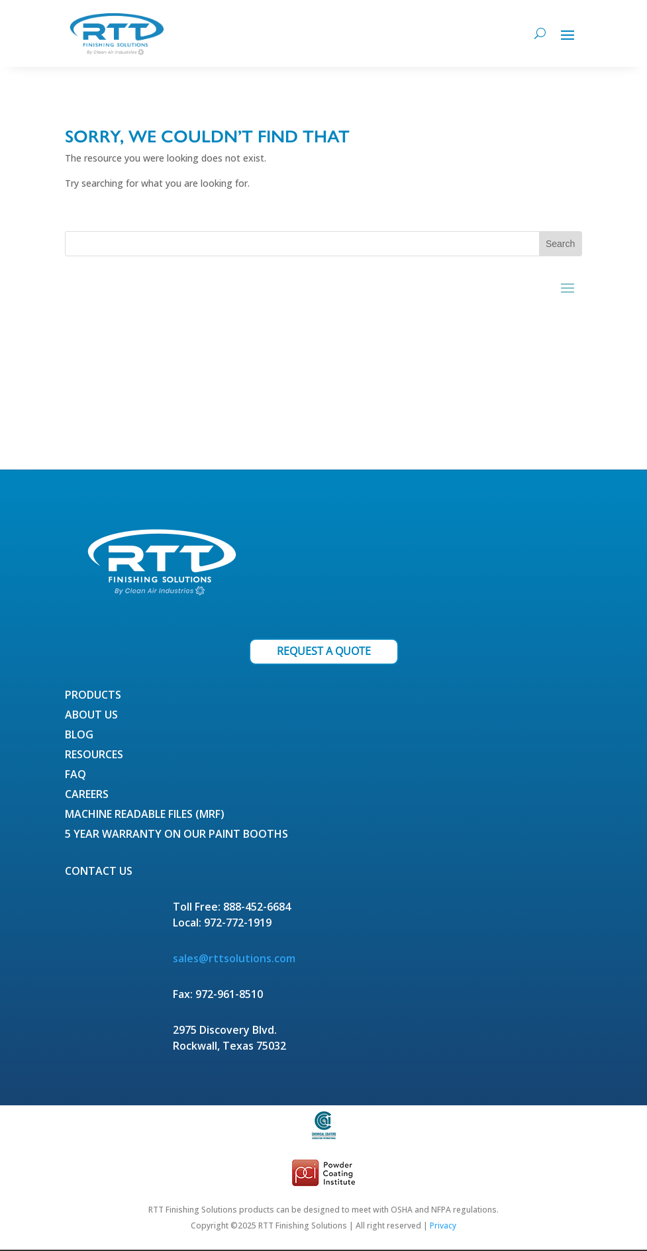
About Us (91, 716)
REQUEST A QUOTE (324, 651)
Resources (94, 756)
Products (93, 696)
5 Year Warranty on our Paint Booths (176, 835)
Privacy (443, 1225)
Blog (79, 736)
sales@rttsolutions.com (234, 958)
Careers (87, 795)
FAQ (75, 775)
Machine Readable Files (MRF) (144, 815)
